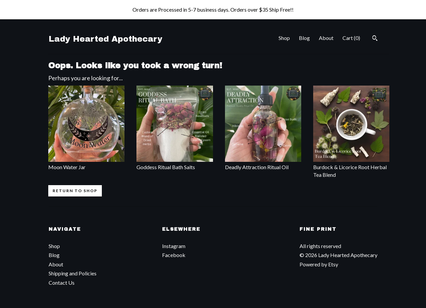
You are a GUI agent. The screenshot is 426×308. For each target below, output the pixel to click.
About (326, 38)
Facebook (173, 255)
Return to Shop (75, 190)
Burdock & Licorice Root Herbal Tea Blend (351, 167)
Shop (284, 38)
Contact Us (62, 282)
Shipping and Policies (73, 273)
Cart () (351, 38)
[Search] (374, 39)
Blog (304, 38)
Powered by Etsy (319, 264)
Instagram (173, 246)
